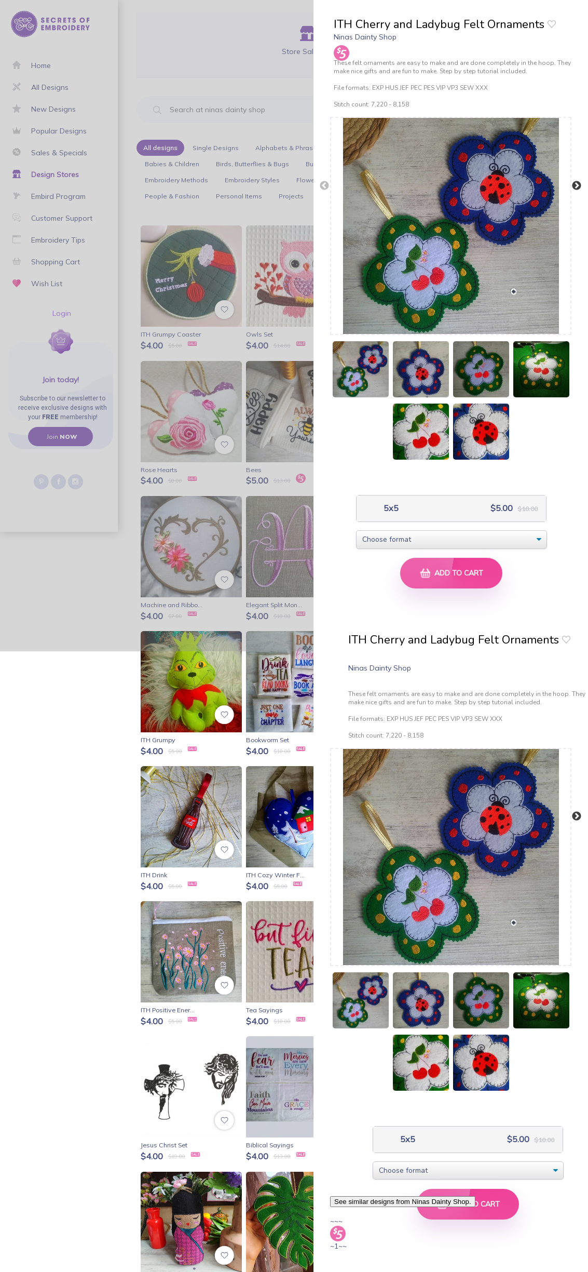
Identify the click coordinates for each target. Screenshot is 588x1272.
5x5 (390, 508)
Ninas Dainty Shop (365, 37)
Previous (324, 186)
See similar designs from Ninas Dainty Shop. (402, 1202)
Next (576, 186)
